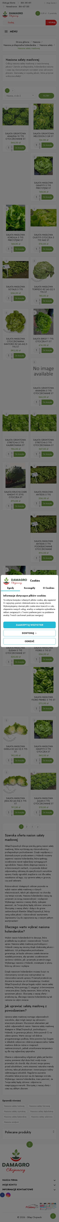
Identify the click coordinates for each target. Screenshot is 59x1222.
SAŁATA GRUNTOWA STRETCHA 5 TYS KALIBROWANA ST (15, 442)
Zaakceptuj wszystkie (29, 624)
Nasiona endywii (11, 1122)
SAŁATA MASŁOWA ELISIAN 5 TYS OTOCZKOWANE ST (15, 650)
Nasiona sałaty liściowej (39, 1106)
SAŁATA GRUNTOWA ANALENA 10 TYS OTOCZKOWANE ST (15, 136)
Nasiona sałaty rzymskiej (14, 1111)
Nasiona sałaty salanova (41, 1116)
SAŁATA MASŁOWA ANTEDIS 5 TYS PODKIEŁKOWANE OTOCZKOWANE (43, 545)
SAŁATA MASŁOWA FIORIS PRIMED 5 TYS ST (43, 698)
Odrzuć (29, 641)
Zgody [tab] (10, 588)
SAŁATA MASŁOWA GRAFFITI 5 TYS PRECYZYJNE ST (43, 185)
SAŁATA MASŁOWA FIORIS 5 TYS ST (43, 649)
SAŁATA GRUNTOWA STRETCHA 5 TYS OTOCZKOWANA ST (43, 442)
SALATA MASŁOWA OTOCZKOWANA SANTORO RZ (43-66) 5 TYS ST (15, 342)
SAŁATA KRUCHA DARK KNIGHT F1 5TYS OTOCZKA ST (15, 494)
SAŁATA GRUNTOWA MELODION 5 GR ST (43, 135)
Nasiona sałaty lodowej (14, 1106)
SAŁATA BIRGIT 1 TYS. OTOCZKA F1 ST (43, 340)
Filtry (46, 95)
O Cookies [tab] (48, 588)
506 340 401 (26, 2)
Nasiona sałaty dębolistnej (41, 1111)
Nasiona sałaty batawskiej (15, 1116)
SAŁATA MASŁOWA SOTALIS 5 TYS (15, 288)
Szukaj (51, 22)
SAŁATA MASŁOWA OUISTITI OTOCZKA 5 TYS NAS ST (43, 237)
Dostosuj (29, 633)
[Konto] (50, 3)
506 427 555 (24, 6)
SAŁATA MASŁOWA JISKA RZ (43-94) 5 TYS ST (15, 801)
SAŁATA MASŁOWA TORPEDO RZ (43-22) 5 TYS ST (43, 289)
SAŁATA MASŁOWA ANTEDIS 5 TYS (43, 493)
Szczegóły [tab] (29, 588)
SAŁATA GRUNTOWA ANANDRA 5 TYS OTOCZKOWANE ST (43, 390)
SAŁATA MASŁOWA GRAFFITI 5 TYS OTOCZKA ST (43, 749)
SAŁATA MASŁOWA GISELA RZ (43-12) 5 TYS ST (15, 749)
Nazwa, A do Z (20, 95)
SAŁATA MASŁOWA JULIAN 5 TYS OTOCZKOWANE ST (43, 801)
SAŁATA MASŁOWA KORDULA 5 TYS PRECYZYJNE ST (15, 237)
